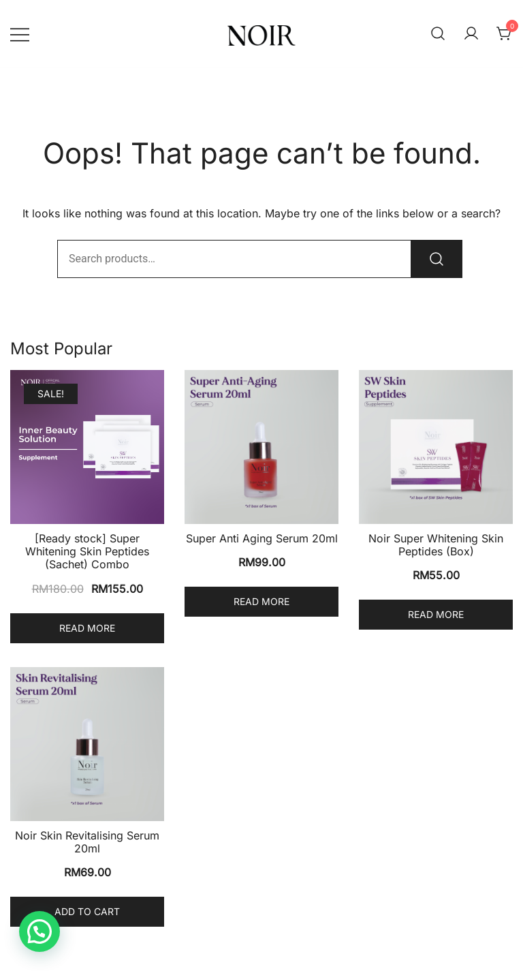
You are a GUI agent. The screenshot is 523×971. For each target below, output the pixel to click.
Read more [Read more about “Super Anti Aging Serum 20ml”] (261, 601)
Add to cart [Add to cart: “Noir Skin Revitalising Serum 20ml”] (87, 911)
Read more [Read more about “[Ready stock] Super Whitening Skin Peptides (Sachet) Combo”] (87, 628)
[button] (39, 931)
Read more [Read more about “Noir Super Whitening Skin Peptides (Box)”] (436, 614)
